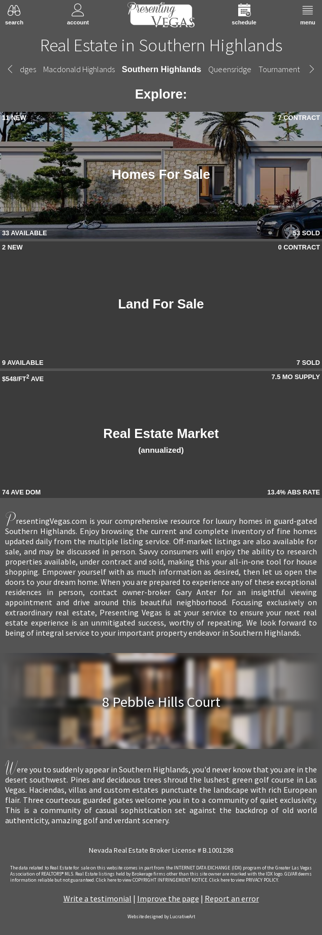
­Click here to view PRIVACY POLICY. (244, 880)
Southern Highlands (161, 69)
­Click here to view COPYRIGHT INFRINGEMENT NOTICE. (152, 880)
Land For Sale (161, 304)
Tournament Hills (287, 69)
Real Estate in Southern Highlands (161, 45)
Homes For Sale (161, 174)
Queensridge (229, 69)
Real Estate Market (161, 440)
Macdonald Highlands (79, 69)
